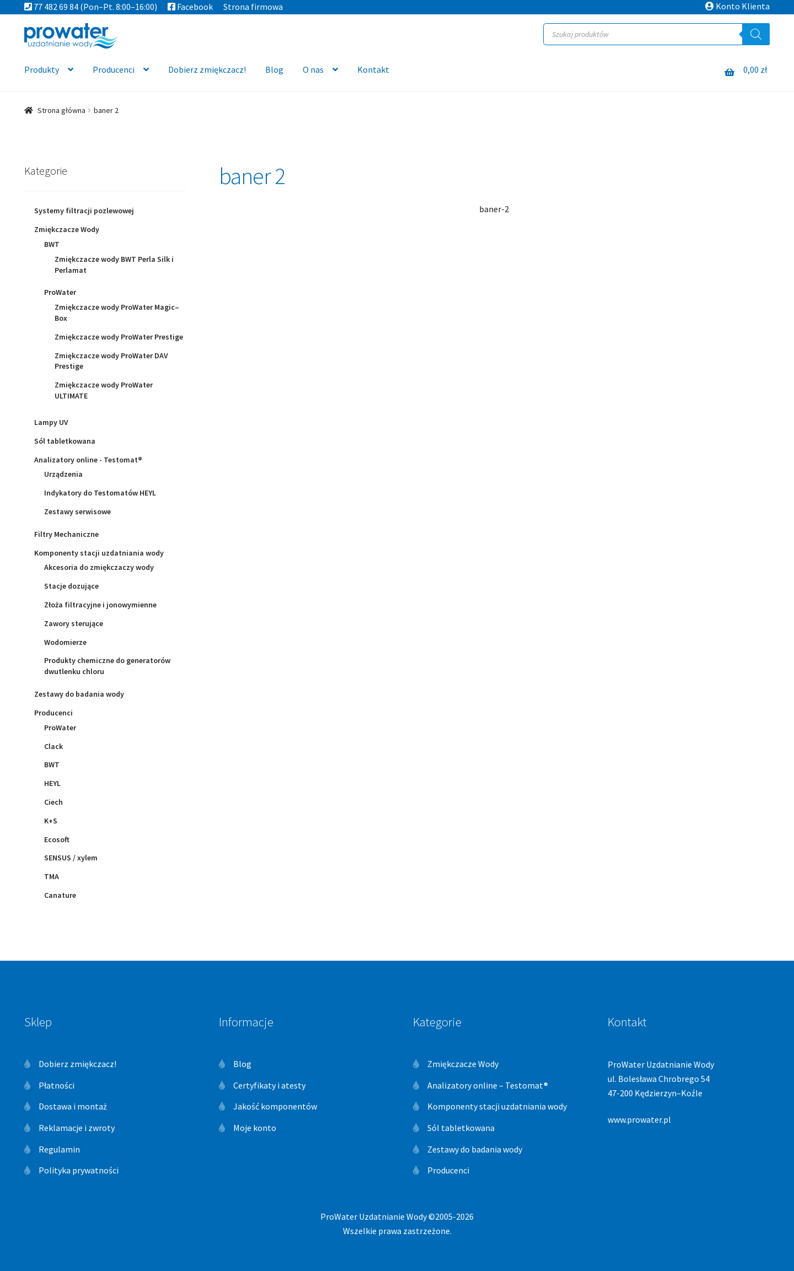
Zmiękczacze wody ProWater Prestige (119, 337)
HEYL (52, 783)
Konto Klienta (737, 6)
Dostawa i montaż (73, 1106)
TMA (51, 876)
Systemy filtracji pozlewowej (84, 211)
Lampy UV (51, 422)
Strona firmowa (253, 6)
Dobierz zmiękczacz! (207, 69)
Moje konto (254, 1127)
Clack (53, 746)
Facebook (190, 6)
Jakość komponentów (275, 1106)
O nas (313, 69)
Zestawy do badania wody (79, 694)
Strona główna (61, 110)
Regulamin (59, 1149)
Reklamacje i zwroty (77, 1127)
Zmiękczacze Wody (66, 229)
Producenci (114, 69)
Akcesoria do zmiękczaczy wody (99, 567)
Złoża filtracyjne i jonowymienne (100, 605)
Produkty (41, 69)
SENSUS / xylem (71, 858)
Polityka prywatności (79, 1170)
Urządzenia (63, 474)
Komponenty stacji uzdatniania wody (99, 553)
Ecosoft (56, 839)
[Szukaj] (756, 34)
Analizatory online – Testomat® (487, 1085)
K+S (50, 821)
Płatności (56, 1085)
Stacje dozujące (71, 586)
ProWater (60, 292)
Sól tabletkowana (64, 441)
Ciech (53, 802)
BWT (52, 244)
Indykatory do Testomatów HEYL (100, 493)
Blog (274, 69)
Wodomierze (65, 642)
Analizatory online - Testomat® (88, 460)
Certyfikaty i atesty (269, 1085)
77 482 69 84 (51, 6)
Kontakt (373, 69)
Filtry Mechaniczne (66, 534)
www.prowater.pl (639, 1119)
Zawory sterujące (73, 623)
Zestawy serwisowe (77, 511)
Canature (60, 895)
